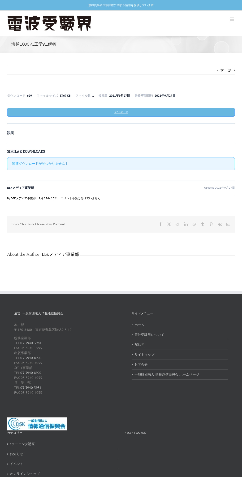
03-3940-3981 (31, 343)
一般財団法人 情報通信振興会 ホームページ (166, 374)
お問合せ (141, 364)
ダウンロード (121, 112)
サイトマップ (144, 354)
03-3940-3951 (31, 388)
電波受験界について (149, 335)
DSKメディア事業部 (23, 198)
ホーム (139, 325)
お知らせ (16, 454)
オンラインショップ (25, 474)
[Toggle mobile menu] (232, 19)
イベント (16, 464)
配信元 (139, 345)
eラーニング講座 (22, 444)
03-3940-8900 (31, 358)
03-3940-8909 (31, 373)
